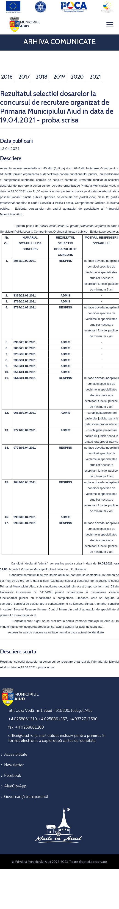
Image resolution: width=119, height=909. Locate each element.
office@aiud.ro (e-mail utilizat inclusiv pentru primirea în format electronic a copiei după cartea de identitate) (56, 738)
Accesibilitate (15, 754)
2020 (77, 76)
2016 (7, 76)
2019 (59, 76)
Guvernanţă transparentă (26, 796)
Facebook (12, 775)
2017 (24, 76)
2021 (95, 76)
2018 (41, 76)
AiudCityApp (15, 786)
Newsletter (14, 765)
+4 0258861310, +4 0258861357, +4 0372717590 (52, 719)
